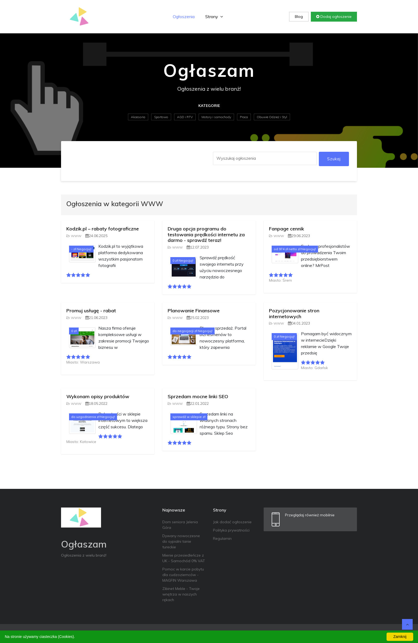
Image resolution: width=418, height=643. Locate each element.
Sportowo (161, 117)
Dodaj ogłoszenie (334, 16)
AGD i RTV (185, 117)
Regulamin (222, 538)
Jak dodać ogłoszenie (232, 522)
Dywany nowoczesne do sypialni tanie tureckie (181, 541)
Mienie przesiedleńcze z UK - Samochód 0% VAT (183, 558)
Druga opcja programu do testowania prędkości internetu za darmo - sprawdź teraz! (206, 234)
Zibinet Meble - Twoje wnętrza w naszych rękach (181, 594)
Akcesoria (138, 117)
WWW (73, 236)
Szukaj (334, 158)
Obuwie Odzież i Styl (272, 117)
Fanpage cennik (286, 229)
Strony (214, 16)
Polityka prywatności (231, 530)
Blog (299, 16)
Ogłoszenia (184, 16)
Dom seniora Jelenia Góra (180, 525)
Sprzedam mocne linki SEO (198, 396)
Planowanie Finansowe (194, 310)
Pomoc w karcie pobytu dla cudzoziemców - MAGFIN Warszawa (183, 575)
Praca (244, 117)
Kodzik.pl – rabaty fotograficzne (102, 229)
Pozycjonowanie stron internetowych (294, 313)
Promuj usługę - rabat (91, 310)
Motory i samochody (216, 117)
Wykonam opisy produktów (97, 396)
